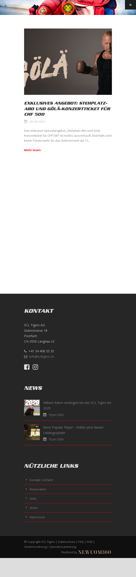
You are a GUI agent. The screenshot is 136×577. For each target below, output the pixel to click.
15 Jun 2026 (55, 439)
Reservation (38, 489)
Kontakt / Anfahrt (41, 480)
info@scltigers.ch (41, 356)
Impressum (37, 517)
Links (33, 498)
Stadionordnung (35, 547)
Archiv (34, 508)
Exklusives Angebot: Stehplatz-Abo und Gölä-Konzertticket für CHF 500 (67, 109)
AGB (90, 542)
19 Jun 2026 (55, 415)
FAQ (81, 542)
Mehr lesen (32, 150)
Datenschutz (66, 542)
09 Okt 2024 (37, 121)
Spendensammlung (62, 547)
